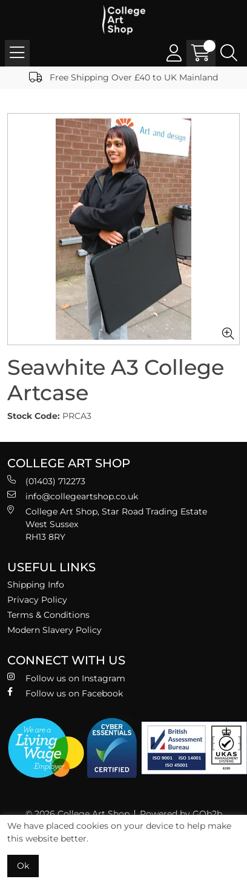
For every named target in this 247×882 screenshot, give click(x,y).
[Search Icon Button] (229, 53)
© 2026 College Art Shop (77, 813)
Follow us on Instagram (66, 678)
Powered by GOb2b (181, 813)
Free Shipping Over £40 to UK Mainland (123, 77)
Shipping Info (35, 584)
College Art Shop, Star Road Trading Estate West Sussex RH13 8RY (107, 523)
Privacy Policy (37, 599)
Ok (23, 865)
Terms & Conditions (48, 614)
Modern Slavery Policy (54, 629)
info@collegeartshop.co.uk (72, 496)
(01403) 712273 (46, 481)
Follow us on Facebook (65, 693)
